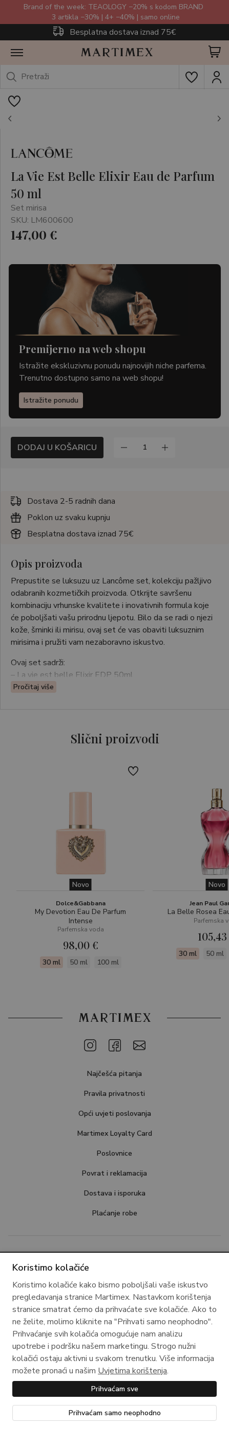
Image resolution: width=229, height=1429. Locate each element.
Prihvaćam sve (114, 1389)
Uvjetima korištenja (132, 1370)
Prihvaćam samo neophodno (115, 1413)
